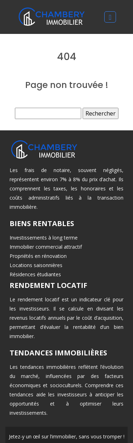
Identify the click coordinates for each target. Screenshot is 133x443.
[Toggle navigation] (110, 17)
